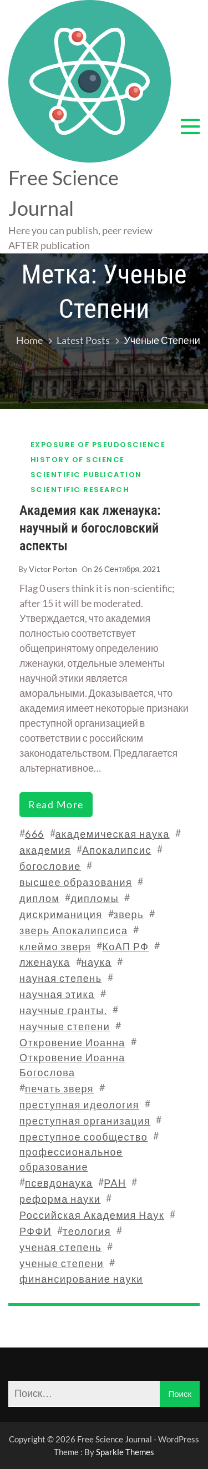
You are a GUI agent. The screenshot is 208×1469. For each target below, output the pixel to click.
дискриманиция (61, 914)
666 (34, 834)
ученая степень (60, 1247)
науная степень (60, 978)
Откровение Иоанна (72, 1042)
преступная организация (84, 1121)
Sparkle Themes (125, 1452)
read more (56, 804)
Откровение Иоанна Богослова (72, 1064)
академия (45, 850)
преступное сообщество (83, 1137)
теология (87, 1231)
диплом (39, 898)
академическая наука (112, 834)
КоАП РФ (125, 946)
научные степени (64, 1026)
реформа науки (59, 1199)
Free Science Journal (63, 192)
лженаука (44, 962)
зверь (129, 914)
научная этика (57, 994)
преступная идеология (79, 1104)
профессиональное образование (71, 1159)
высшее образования (75, 882)
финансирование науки (81, 1279)
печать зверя (59, 1088)
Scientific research (80, 489)
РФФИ (35, 1231)
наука (97, 962)
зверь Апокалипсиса (73, 930)
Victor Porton (53, 569)
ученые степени (61, 1263)
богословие (50, 866)
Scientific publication (86, 474)
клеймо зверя (55, 946)
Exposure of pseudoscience (98, 444)
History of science (78, 459)
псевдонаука (59, 1183)
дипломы (94, 898)
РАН (115, 1183)
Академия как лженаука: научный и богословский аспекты (90, 528)
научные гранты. (63, 1010)
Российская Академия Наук (91, 1215)
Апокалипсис (116, 850)
